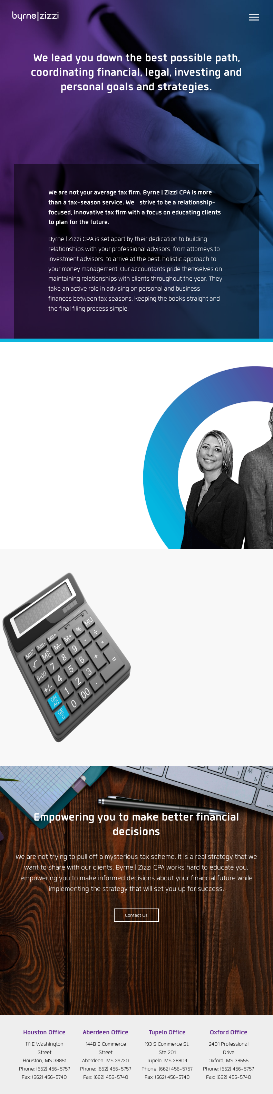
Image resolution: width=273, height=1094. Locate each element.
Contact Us (136, 915)
